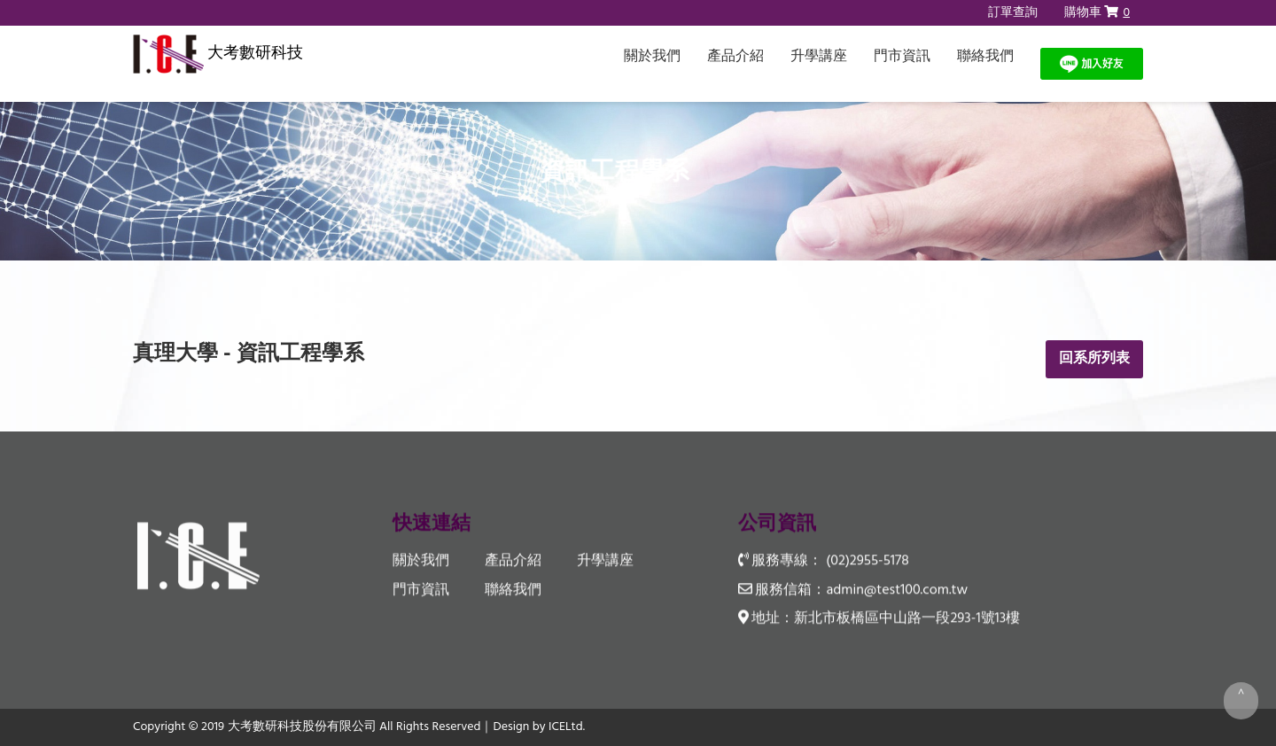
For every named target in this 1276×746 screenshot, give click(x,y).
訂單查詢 (1013, 13)
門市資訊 (902, 56)
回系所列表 (1094, 358)
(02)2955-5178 (867, 561)
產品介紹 (735, 56)
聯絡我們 (985, 56)
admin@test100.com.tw (897, 590)
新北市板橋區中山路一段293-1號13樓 (907, 619)
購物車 (1097, 13)
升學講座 (818, 56)
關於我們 (652, 56)
